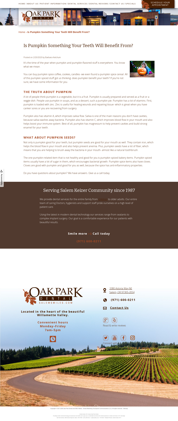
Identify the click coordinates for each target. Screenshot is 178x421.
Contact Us (117, 3)
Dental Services (78, 3)
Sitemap (125, 408)
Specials (131, 3)
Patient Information (53, 3)
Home (22, 3)
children (102, 199)
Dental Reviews (98, 3)
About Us (32, 3)
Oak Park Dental (67, 408)
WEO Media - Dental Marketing (83, 408)
